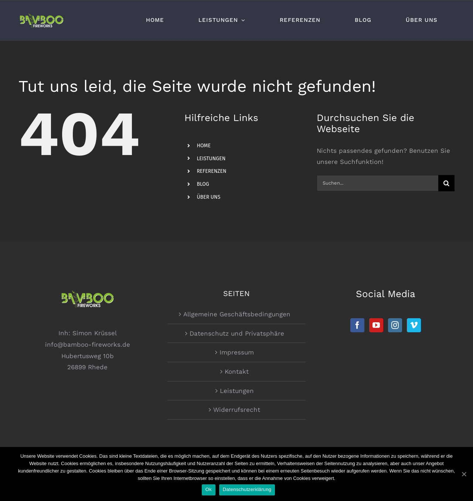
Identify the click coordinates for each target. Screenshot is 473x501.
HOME (204, 145)
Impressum (237, 352)
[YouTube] (376, 325)
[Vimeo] (414, 325)
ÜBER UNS (208, 197)
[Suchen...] (377, 183)
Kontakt (237, 371)
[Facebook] (357, 325)
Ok (208, 489)
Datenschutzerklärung (247, 489)
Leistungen (237, 390)
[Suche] (446, 183)
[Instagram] (395, 325)
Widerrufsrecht (236, 409)
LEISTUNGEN (211, 158)
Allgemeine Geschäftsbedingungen (236, 314)
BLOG (203, 184)
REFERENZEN (211, 171)
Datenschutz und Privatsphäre (237, 333)
